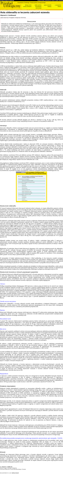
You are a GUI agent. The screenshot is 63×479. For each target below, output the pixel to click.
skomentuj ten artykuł (49, 0)
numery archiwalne (27, 6)
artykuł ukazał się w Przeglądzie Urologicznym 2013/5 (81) (13, 17)
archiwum (9, 9)
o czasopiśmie (58, 5)
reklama (59, 6)
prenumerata (38, 8)
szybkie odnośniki (59, 0)
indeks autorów (38, 5)
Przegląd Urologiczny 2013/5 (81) (7, 0)
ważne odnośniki (47, 5)
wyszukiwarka (38, 6)
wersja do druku (41, 0)
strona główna (3, 9)
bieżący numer (28, 5)
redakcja (49, 6)
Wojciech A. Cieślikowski (8, 15)
